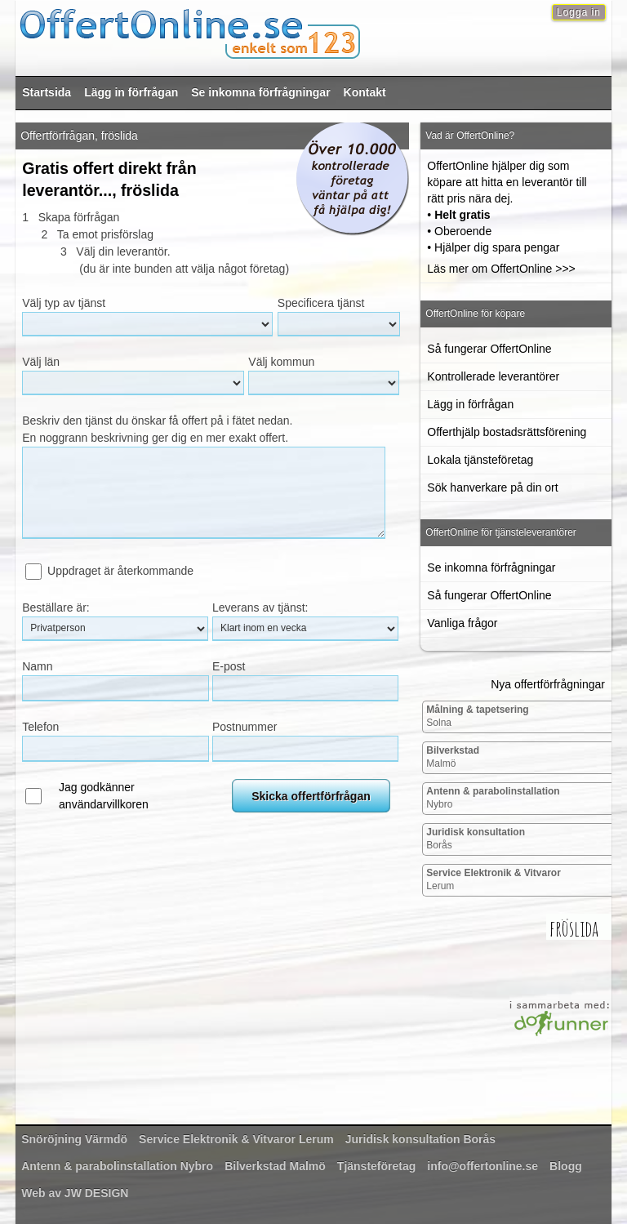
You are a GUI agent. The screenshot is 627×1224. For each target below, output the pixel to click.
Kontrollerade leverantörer (493, 376)
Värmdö (74, 1139)
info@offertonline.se (482, 1166)
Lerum (493, 879)
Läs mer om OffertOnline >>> (501, 268)
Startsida (46, 92)
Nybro (492, 798)
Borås (475, 838)
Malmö (452, 757)
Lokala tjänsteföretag (480, 459)
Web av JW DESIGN (74, 1193)
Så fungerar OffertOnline (489, 348)
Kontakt (365, 92)
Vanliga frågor (462, 623)
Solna (477, 716)
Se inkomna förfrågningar (260, 92)
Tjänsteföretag (376, 1166)
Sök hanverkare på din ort (492, 487)
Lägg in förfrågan (131, 92)
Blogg (565, 1166)
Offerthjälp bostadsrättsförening (506, 431)
